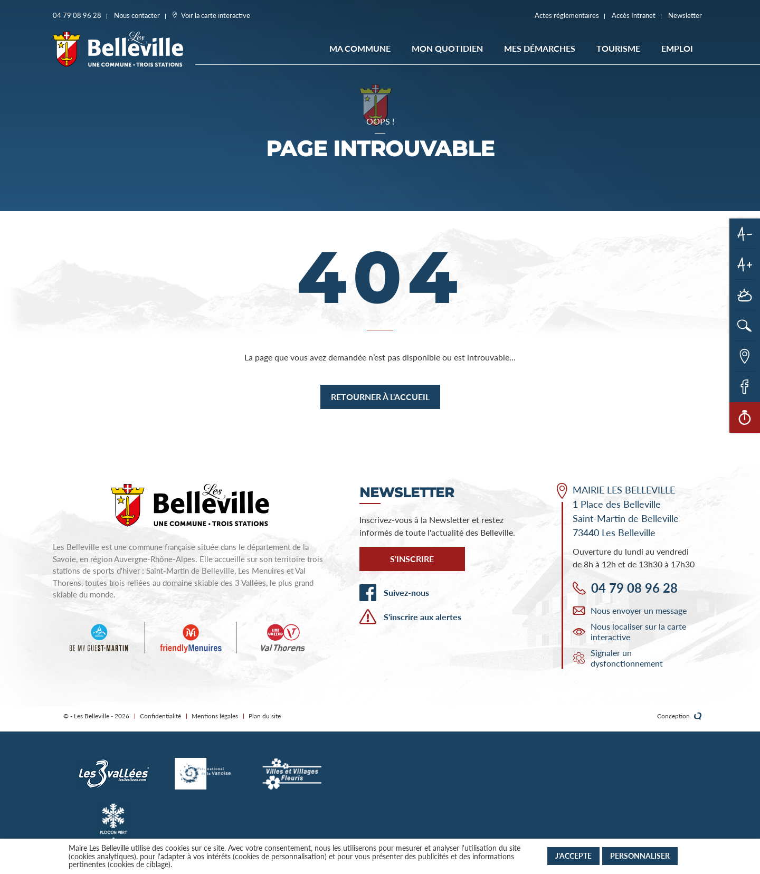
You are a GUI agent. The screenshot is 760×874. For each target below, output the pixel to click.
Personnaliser (640, 855)
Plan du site (265, 716)
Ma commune (360, 48)
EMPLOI (677, 48)
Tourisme (618, 48)
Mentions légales (215, 716)
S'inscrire (412, 559)
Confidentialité (160, 716)
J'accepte (573, 855)
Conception (679, 716)
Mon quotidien (447, 48)
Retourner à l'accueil (380, 397)
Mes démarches (539, 48)
